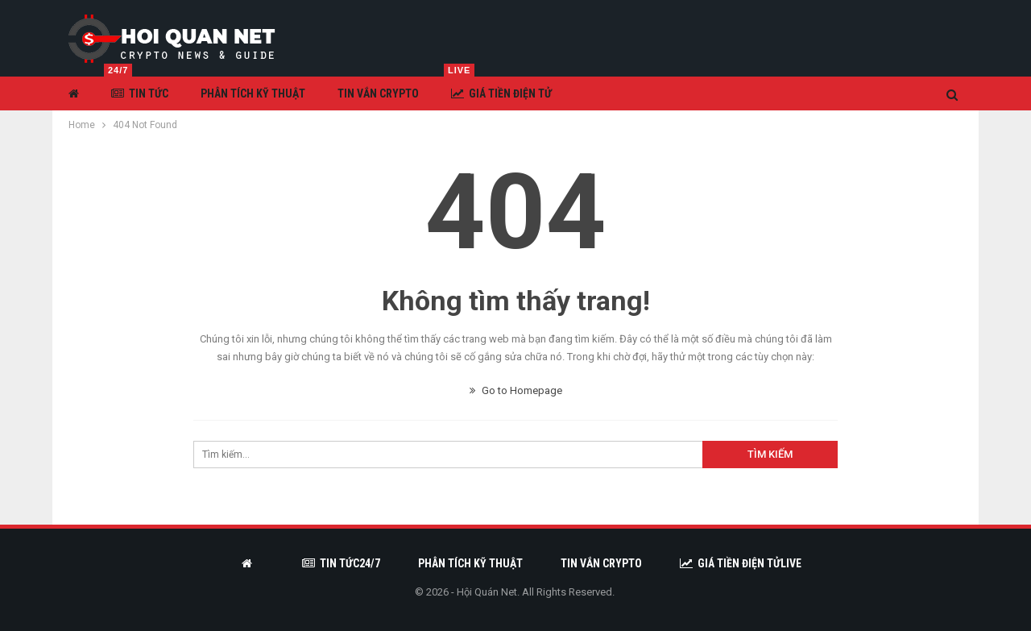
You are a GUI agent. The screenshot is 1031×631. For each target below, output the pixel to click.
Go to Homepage (516, 390)
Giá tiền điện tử (498, 88)
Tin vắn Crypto (378, 93)
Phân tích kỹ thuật (253, 93)
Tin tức (136, 88)
